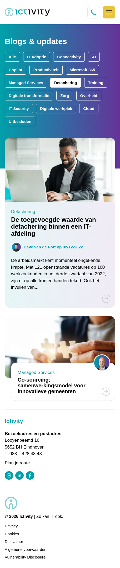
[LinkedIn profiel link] (19, 475)
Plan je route (17, 462)
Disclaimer (14, 541)
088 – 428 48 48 (25, 453)
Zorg (64, 95)
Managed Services (26, 82)
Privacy (11, 526)
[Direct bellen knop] (93, 12)
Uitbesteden (20, 121)
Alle (12, 57)
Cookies (12, 534)
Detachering (65, 82)
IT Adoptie (36, 57)
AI (94, 57)
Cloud (88, 108)
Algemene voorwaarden (25, 549)
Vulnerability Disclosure (25, 557)
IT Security (19, 108)
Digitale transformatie (29, 95)
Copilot (15, 70)
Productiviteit (46, 70)
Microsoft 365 (82, 70)
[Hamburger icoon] (109, 12)
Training (95, 82)
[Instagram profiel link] (9, 475)
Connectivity (69, 57)
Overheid (88, 95)
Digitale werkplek (56, 108)
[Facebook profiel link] (30, 475)
